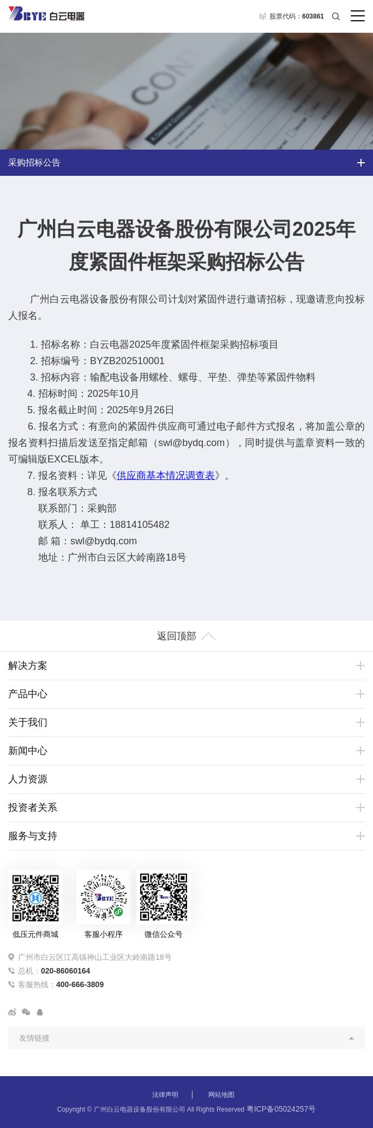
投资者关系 (32, 807)
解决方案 (27, 665)
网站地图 (221, 1095)
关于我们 (27, 722)
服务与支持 (32, 835)
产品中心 (27, 693)
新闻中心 (27, 750)
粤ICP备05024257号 (281, 1109)
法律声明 (165, 1095)
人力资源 (27, 779)
